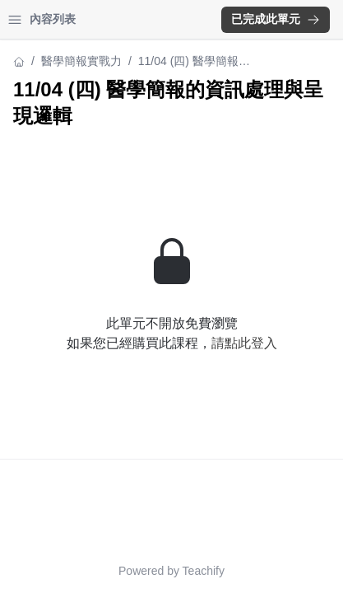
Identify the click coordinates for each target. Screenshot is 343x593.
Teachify (204, 570)
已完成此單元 (275, 19)
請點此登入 (244, 343)
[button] (275, 20)
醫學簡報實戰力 (81, 61)
